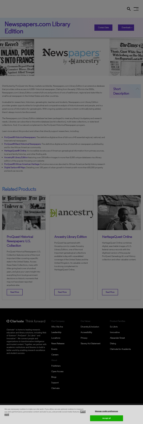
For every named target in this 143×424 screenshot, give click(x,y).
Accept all (106, 418)
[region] (71, 414)
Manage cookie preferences (106, 411)
